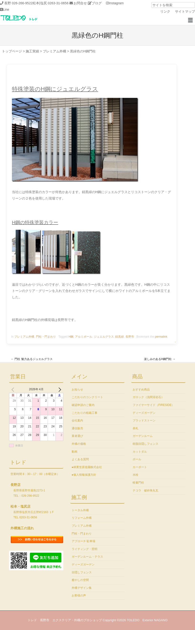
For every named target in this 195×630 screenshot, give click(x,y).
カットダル (140, 451)
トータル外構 (80, 510)
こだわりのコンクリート (87, 397)
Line (6, 9)
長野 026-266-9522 (18, 3)
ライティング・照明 (84, 549)
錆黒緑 (119, 336)
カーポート (140, 467)
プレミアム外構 (24, 336)
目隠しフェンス (82, 572)
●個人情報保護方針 (84, 474)
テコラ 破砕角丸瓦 (145, 490)
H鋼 (71, 336)
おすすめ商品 (141, 389)
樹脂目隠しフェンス (145, 443)
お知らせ (77, 389)
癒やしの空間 (80, 580)
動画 (74, 451)
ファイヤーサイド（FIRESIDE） (153, 405)
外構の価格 (79, 443)
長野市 (129, 336)
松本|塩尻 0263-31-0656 (51, 3)
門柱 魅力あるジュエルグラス (32, 359)
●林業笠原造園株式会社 (87, 467)
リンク (165, 11)
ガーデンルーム (143, 436)
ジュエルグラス (104, 336)
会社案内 (77, 420)
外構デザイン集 (82, 588)
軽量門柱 (138, 482)
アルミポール (83, 336)
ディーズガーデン (83, 564)
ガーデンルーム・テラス (87, 556)
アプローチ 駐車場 (83, 541)
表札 (135, 428)
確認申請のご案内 (83, 405)
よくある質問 (80, 459)
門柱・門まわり (46, 336)
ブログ (97, 3)
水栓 (135, 474)
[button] (190, 20)
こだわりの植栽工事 (84, 413)
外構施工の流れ (22, 528)
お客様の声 (79, 595)
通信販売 (77, 428)
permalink (161, 336)
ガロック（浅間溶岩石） (148, 397)
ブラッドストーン (144, 420)
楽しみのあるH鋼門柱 (159, 359)
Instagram (116, 3)
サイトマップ (185, 11)
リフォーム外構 (82, 518)
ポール (137, 459)
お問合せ (80, 3)
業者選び (77, 436)
